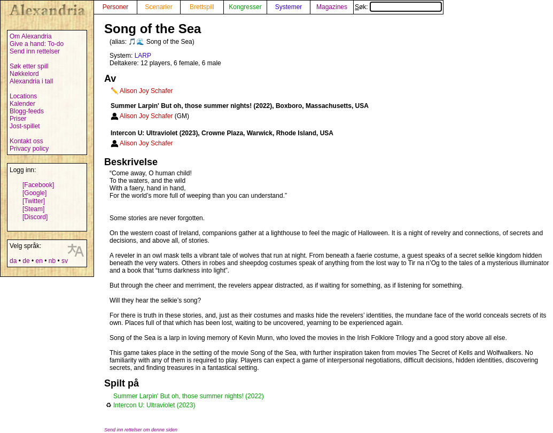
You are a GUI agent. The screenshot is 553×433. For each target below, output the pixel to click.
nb (52, 261)
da (13, 261)
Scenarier (158, 7)
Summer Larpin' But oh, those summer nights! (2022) (188, 396)
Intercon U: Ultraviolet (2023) (154, 405)
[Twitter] (33, 201)
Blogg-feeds (27, 111)
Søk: (398, 7)
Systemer (288, 7)
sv (64, 261)
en (38, 261)
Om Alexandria (31, 36)
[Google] (34, 193)
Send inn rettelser (35, 51)
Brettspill (202, 7)
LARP (143, 55)
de (25, 261)
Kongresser (245, 7)
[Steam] (33, 209)
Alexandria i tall (31, 81)
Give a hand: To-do (37, 44)
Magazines (331, 7)
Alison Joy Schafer (146, 91)
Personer (116, 7)
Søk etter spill (29, 66)
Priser (18, 118)
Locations (23, 96)
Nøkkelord (24, 74)
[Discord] (35, 217)
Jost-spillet (25, 126)
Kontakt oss (26, 141)
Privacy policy (29, 148)
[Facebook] (38, 185)
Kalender (22, 103)
